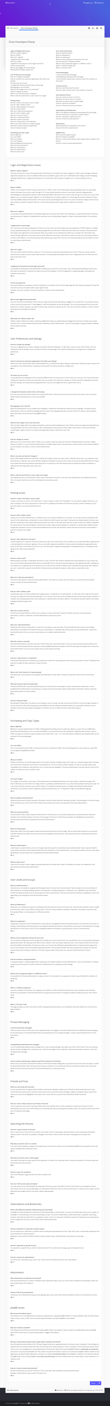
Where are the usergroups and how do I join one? (72, 59)
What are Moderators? (63, 55)
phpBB (37, 413)
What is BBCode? (15, 135)
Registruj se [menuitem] (89, 3)
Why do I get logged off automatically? (22, 68)
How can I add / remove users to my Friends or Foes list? (74, 90)
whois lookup (57, 1347)
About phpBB (59, 1318)
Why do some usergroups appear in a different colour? (73, 64)
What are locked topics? (18, 149)
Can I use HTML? (15, 137)
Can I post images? (16, 141)
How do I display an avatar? (19, 91)
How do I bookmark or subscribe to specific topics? (72, 114)
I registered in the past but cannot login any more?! (27, 64)
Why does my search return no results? (68, 99)
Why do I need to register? (18, 53)
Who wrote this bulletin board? (66, 135)
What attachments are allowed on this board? (70, 126)
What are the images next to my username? (24, 89)
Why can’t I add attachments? (19, 117)
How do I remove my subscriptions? (67, 119)
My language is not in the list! (19, 87)
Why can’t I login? (16, 61)
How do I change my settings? (20, 77)
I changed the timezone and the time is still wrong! (26, 85)
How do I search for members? (66, 103)
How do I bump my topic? (18, 128)
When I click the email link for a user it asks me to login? (28, 96)
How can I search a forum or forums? (68, 97)
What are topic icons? (17, 152)
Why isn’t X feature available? (65, 137)
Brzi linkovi (11, 3)
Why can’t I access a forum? (19, 115)
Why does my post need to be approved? (23, 126)
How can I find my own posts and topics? (69, 105)
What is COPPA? (15, 55)
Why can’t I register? (16, 57)
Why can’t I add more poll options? (21, 111)
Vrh (13, 180)
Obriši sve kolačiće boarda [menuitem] (74, 1390)
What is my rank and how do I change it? (23, 93)
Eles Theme (36, 1403)
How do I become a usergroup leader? (68, 61)
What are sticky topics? (17, 147)
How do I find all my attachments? (67, 128)
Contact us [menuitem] (60, 1390)
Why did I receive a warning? (19, 119)
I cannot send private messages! (66, 75)
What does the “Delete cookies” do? (21, 70)
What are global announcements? (21, 143)
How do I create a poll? (17, 109)
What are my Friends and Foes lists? (67, 88)
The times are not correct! (18, 83)
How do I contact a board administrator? (69, 143)
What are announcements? (19, 145)
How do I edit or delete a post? (20, 105)
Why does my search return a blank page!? (69, 101)
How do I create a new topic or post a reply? (24, 103)
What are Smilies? (16, 139)
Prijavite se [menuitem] (100, 3)
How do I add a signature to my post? (22, 107)
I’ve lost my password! (17, 66)
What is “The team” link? (63, 68)
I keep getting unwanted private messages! (70, 77)
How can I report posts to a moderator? (23, 121)
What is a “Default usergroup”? (66, 66)
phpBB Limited (65, 1316)
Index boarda (13, 1390)
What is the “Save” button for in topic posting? (25, 124)
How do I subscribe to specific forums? (68, 117)
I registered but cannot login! (19, 59)
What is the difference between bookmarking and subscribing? (76, 112)
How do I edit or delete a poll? (20, 113)
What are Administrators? (64, 53)
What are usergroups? (63, 57)
